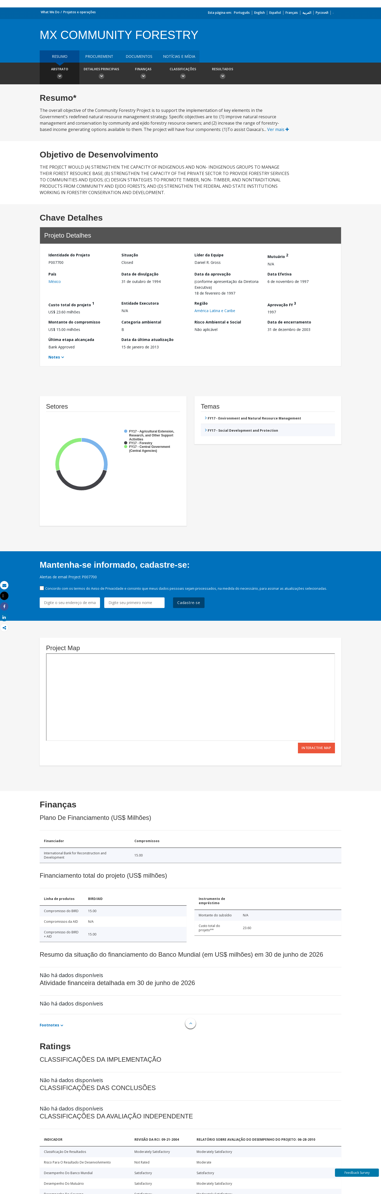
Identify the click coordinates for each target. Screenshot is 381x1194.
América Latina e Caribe (214, 310)
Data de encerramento (289, 322)
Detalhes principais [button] (101, 74)
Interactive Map (316, 748)
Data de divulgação (139, 274)
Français (291, 12)
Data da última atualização (147, 339)
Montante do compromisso (74, 322)
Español (275, 12)
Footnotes (49, 1024)
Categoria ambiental (141, 322)
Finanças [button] (143, 74)
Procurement (99, 56)
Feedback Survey (357, 1172)
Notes (54, 357)
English (259, 12)
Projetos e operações (79, 12)
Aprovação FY (281, 304)
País (52, 274)
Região (201, 303)
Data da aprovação (212, 274)
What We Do (50, 12)
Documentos (139, 56)
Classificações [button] (182, 74)
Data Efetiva (279, 274)
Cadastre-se (188, 602)
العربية (306, 12)
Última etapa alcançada (71, 339)
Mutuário (277, 255)
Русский (322, 12)
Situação (129, 254)
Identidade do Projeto (69, 254)
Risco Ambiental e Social (217, 322)
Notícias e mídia (179, 56)
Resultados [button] (222, 74)
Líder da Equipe (209, 254)
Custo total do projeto (71, 304)
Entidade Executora (140, 303)
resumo (59, 56)
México (54, 281)
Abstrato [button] (59, 74)
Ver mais (278, 129)
